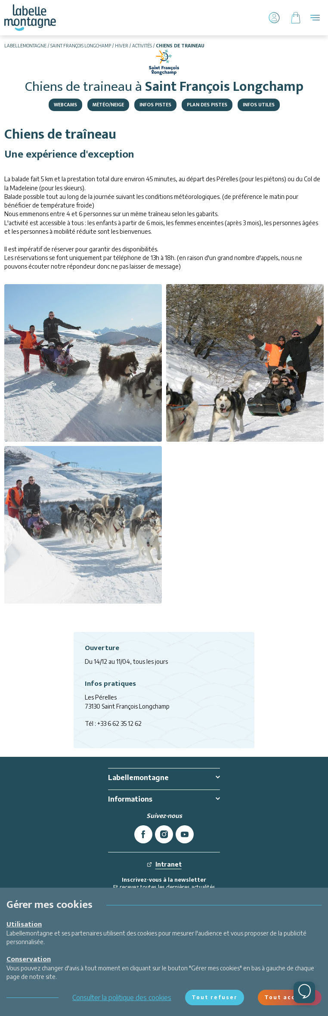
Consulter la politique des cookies (121, 997)
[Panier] (295, 17)
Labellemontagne (25, 45)
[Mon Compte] (274, 17)
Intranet (164, 864)
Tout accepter (289, 997)
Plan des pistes (207, 104)
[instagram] (164, 834)
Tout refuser (215, 997)
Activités (142, 45)
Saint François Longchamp (80, 45)
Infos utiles (259, 104)
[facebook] (143, 834)
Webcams (65, 104)
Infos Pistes (155, 104)
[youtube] (185, 834)
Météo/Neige (108, 104)
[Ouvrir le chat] (304, 992)
